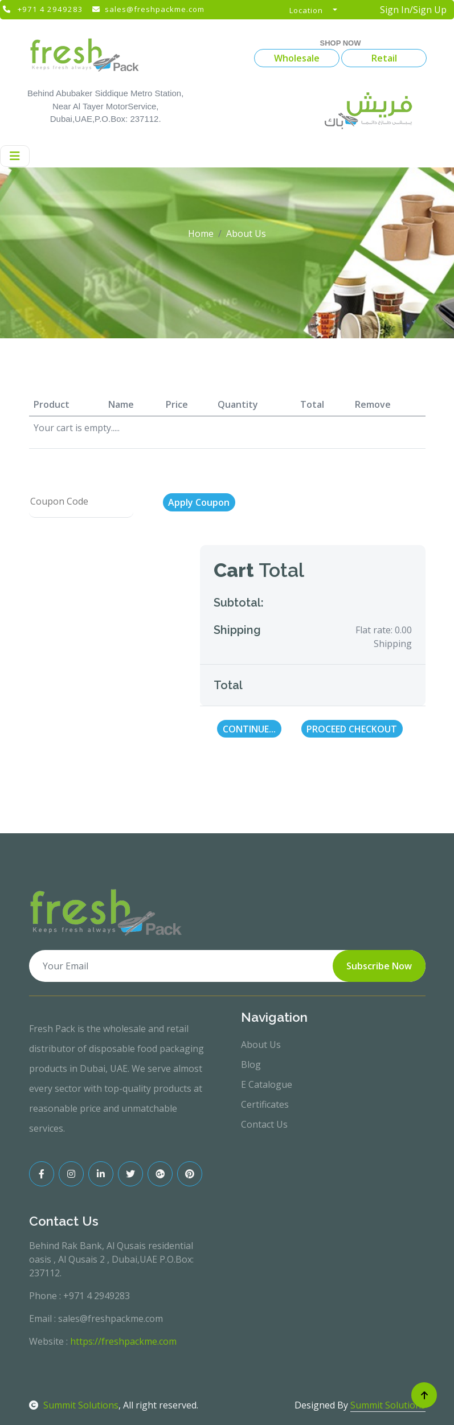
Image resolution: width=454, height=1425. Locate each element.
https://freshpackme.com (123, 1341)
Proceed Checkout (351, 729)
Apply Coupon (199, 502)
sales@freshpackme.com (154, 9)
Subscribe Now (379, 966)
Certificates (265, 1104)
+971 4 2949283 (50, 9)
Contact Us (264, 1124)
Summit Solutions (73, 1405)
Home (201, 233)
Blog (251, 1064)
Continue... (249, 729)
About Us (261, 1044)
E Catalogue (266, 1084)
